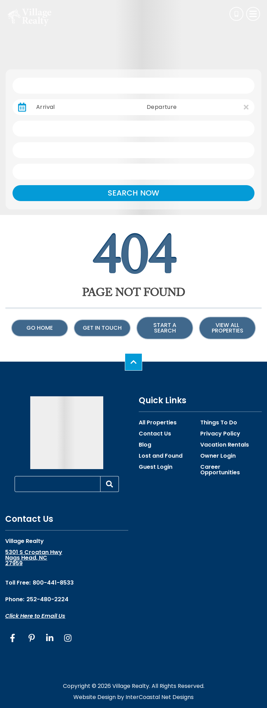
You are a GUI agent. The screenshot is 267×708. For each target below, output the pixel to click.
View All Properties (227, 328)
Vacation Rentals (224, 445)
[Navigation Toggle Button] (253, 14)
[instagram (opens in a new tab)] (67, 638)
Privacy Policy (220, 434)
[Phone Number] (236, 14)
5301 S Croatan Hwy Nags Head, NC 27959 (33, 558)
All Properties (158, 422)
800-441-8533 (53, 583)
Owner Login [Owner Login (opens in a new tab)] (218, 456)
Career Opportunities (220, 469)
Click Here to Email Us (35, 616)
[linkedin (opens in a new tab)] (49, 638)
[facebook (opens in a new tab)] (13, 638)
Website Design (94, 697)
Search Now (133, 193)
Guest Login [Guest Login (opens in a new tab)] (155, 467)
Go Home (39, 328)
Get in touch (102, 328)
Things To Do (218, 422)
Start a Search (164, 328)
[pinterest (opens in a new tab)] (31, 638)
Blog (145, 445)
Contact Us (155, 434)
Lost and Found (161, 456)
